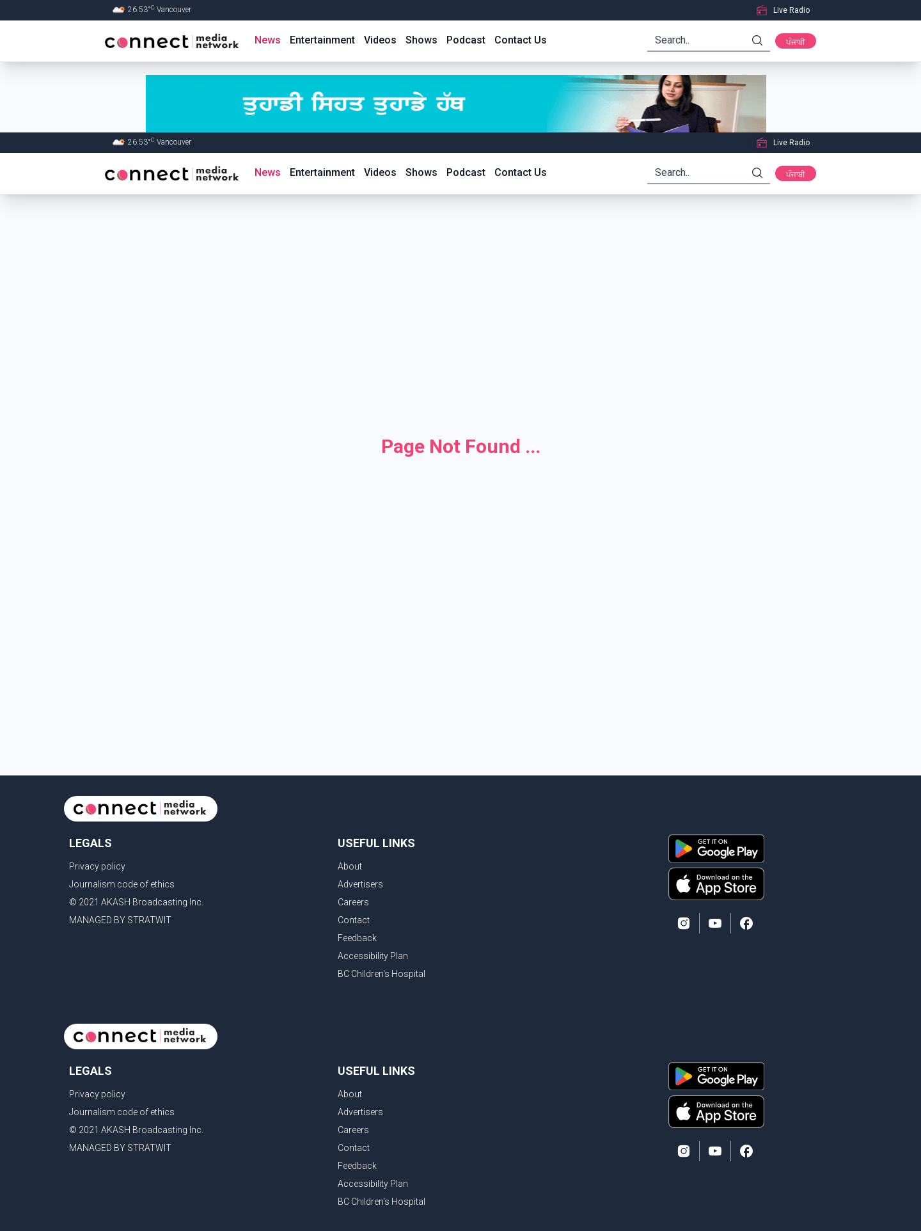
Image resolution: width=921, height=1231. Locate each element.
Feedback (357, 938)
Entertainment (322, 40)
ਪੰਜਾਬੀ (795, 42)
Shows (421, 40)
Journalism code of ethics (122, 884)
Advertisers (360, 884)
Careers (353, 902)
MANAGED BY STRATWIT (120, 920)
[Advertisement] (460, 304)
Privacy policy (97, 866)
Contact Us (520, 40)
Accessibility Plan (373, 956)
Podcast (465, 40)
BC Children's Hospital (381, 974)
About (350, 866)
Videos (380, 40)
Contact (354, 920)
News (268, 40)
